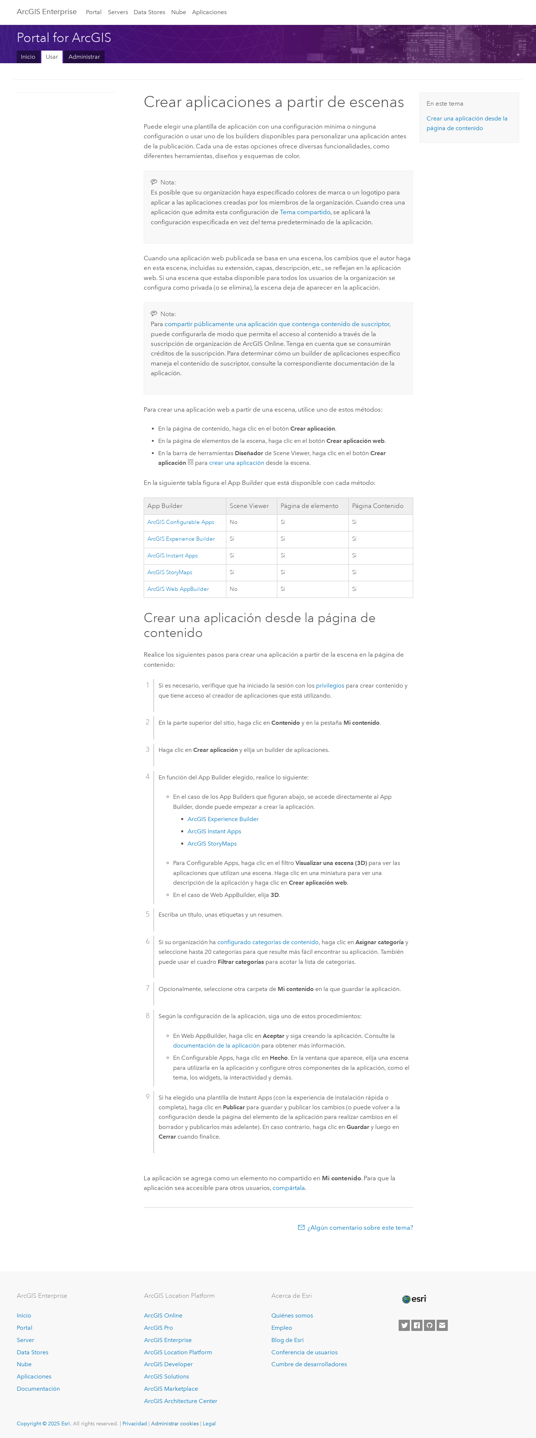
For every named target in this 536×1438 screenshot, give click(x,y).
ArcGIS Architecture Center (180, 1401)
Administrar (84, 56)
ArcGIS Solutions (166, 1376)
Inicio (28, 56)
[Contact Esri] (442, 1325)
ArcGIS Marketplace (171, 1388)
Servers (118, 12)
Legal (209, 1423)
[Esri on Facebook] (416, 1325)
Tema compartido (305, 212)
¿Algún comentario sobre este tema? (360, 1227)
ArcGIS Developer (168, 1364)
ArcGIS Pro (158, 1327)
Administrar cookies (175, 1423)
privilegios (330, 685)
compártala (288, 1187)
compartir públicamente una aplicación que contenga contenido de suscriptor (277, 324)
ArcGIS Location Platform (178, 1352)
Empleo (281, 1327)
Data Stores (149, 12)
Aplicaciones (209, 12)
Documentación (38, 1388)
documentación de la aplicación (216, 1045)
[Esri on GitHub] (429, 1325)
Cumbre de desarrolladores (309, 1364)
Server (25, 1340)
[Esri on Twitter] (404, 1325)
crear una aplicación (236, 462)
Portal (94, 12)
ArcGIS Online (163, 1315)
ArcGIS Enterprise (47, 11)
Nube (178, 12)
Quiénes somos (292, 1315)
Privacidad (134, 1423)
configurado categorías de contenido (268, 942)
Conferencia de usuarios (304, 1352)
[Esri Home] (414, 1299)
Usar (52, 56)
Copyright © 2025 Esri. (44, 1423)
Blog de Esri (287, 1340)
